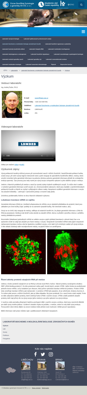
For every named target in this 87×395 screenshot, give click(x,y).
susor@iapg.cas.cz (41, 98)
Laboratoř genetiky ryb (34, 59)
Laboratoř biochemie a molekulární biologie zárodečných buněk (21, 44)
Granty (5, 332)
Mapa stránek (36, 388)
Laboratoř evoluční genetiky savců (12, 59)
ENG (72, 5)
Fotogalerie (6, 338)
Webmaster (45, 388)
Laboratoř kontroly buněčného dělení (13, 49)
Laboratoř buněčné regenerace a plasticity (58, 44)
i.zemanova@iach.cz (62, 379)
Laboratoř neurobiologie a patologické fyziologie (68, 54)
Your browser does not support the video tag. (28, 145)
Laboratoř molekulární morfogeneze (59, 49)
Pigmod (53, 64)
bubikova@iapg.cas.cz (44, 379)
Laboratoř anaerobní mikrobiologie (36, 64)
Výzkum (67, 70)
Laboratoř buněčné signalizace (40, 54)
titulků (22, 165)
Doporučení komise (66, 64)
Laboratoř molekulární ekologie (11, 64)
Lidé (4, 329)
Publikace (6, 335)
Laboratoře (14, 70)
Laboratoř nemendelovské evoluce (56, 59)
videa (16, 165)
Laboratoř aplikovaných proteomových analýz (37, 39)
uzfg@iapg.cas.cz (27, 379)
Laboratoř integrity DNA (36, 49)
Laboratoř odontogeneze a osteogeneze (14, 54)
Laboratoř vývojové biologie (10, 39)
